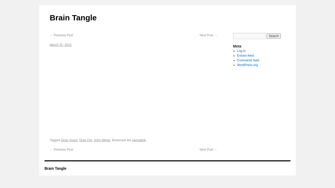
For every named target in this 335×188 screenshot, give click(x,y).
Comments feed (248, 60)
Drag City (85, 140)
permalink (139, 140)
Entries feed (245, 55)
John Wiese (102, 140)
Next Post (208, 35)
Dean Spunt (69, 140)
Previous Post (61, 35)
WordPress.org (247, 65)
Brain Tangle (73, 17)
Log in (241, 51)
